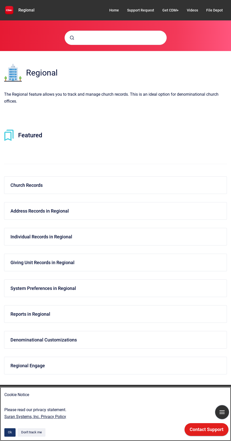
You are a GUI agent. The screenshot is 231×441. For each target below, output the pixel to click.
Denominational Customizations (43, 339)
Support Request (140, 10)
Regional (26, 10)
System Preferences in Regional (43, 288)
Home (114, 10)
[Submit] (72, 38)
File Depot (214, 10)
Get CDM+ (170, 10)
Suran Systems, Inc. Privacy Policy (35, 416)
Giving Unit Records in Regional (42, 262)
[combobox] (115, 38)
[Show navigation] (222, 412)
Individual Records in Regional (41, 236)
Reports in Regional (30, 314)
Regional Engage (27, 365)
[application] (206, 431)
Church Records (26, 185)
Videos (192, 10)
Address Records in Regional (39, 211)
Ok (10, 432)
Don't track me (31, 432)
